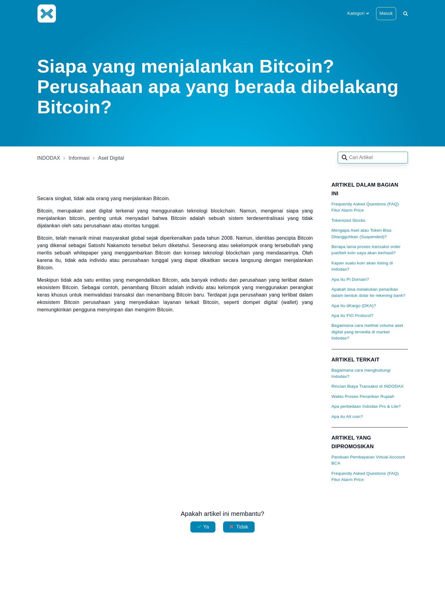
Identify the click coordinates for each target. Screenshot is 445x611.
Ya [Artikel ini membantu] (206, 526)
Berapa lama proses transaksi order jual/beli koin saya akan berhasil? (366, 249)
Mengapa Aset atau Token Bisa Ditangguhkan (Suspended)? (362, 233)
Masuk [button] (386, 13)
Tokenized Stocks (349, 220)
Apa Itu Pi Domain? (350, 279)
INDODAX (48, 158)
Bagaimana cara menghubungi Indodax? (361, 373)
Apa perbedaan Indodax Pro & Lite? (366, 406)
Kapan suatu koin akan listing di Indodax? (362, 266)
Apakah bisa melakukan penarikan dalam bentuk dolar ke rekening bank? (369, 292)
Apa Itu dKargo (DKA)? (354, 305)
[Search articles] (373, 157)
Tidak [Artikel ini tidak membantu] (242, 526)
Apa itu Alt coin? (347, 416)
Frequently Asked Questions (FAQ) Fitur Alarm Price (365, 207)
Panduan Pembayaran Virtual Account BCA (368, 460)
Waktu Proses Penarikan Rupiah (363, 396)
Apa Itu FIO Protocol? (353, 315)
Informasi (79, 158)
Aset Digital (111, 158)
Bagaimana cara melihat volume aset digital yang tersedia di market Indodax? (367, 331)
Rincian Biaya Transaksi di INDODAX (368, 386)
